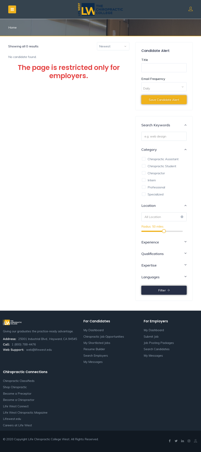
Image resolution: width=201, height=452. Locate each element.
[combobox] (113, 46)
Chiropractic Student (162, 166)
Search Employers (95, 355)
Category (164, 149)
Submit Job (151, 336)
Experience (164, 241)
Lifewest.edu (12, 419)
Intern (152, 180)
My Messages (93, 362)
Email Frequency (153, 79)
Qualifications (164, 253)
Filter (164, 290)
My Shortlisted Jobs (96, 343)
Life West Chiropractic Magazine (25, 412)
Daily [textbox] (146, 88)
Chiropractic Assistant (163, 159)
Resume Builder (94, 349)
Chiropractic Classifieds (19, 381)
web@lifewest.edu (39, 350)
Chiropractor (156, 173)
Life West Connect (16, 406)
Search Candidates (157, 349)
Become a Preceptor (17, 393)
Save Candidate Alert (164, 100)
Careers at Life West (17, 425)
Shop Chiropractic (15, 387)
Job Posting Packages (159, 343)
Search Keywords (164, 125)
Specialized (156, 194)
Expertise (164, 265)
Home (12, 27)
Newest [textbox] (105, 46)
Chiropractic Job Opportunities (103, 336)
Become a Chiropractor (18, 400)
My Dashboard (93, 330)
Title (144, 60)
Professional (156, 187)
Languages (164, 276)
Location (164, 205)
